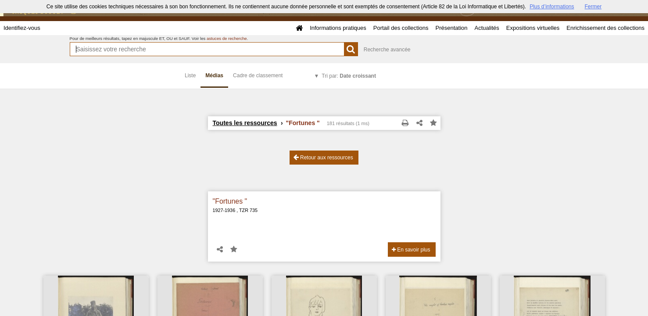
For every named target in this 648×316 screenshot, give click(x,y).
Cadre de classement (258, 75)
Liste (190, 75)
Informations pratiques (338, 28)
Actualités (486, 28)
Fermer (593, 7)
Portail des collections (401, 28)
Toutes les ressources (245, 122)
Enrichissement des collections (605, 28)
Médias (214, 75)
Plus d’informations (552, 7)
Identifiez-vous (22, 28)
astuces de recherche (227, 38)
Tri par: (349, 76)
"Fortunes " (230, 201)
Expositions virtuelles (532, 28)
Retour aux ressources (323, 157)
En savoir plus (411, 250)
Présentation (451, 28)
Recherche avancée (387, 50)
